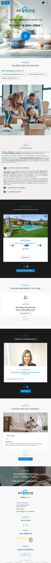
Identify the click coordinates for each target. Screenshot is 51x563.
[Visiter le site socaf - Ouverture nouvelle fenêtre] (21, 538)
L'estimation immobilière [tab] (16, 188)
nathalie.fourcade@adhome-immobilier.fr (15, 379)
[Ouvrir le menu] (5, 3)
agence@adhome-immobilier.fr (25, 511)
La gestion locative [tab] (14, 192)
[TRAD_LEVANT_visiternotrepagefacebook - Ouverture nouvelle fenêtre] (24, 525)
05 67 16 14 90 (20, 509)
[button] (27, 266)
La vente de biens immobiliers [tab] (18, 168)
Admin (37, 562)
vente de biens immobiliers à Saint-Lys (31, 158)
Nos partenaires (19, 562)
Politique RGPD (45, 562)
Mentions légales (29, 562)
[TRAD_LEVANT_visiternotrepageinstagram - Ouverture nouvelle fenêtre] (27, 525)
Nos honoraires (9, 562)
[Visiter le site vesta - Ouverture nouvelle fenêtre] (31, 539)
